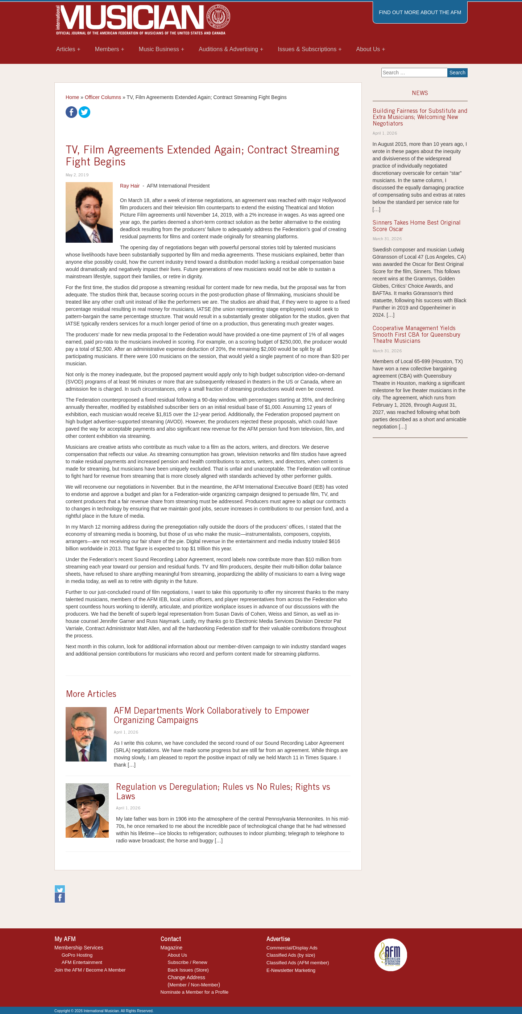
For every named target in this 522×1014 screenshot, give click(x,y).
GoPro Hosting (77, 955)
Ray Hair (130, 186)
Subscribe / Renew (187, 962)
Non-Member (205, 985)
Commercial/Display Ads (292, 948)
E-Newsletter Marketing (290, 970)
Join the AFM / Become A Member (90, 970)
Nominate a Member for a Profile (195, 992)
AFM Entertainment (82, 962)
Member (178, 985)
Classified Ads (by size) (290, 955)
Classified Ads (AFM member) (297, 962)
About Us (177, 955)
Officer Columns (103, 97)
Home (72, 97)
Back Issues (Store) (188, 970)
